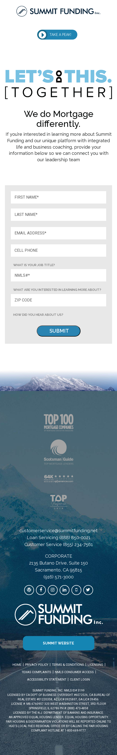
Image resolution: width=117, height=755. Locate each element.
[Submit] (59, 331)
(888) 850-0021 (74, 537)
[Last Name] (58, 214)
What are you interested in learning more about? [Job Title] (57, 290)
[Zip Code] (58, 300)
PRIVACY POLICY (36, 664)
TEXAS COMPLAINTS (36, 672)
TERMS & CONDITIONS (68, 664)
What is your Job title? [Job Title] (34, 265)
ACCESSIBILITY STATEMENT (46, 679)
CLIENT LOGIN (80, 679)
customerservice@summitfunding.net (58, 530)
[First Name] (58, 197)
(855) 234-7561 (78, 544)
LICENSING (95, 664)
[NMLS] (58, 275)
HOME (17, 664)
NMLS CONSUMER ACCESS (74, 672)
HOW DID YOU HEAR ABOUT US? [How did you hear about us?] (38, 315)
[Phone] (58, 250)
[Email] (58, 233)
